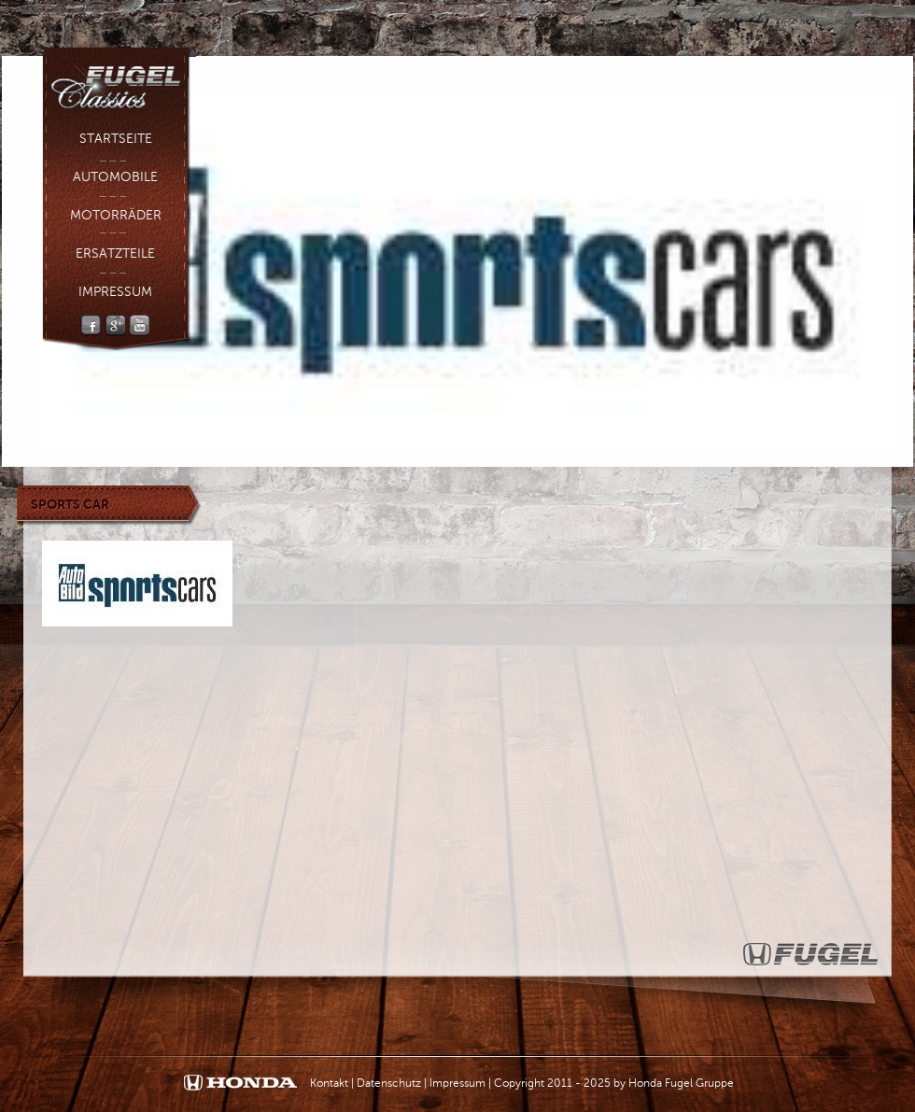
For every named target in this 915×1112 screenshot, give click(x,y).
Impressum (115, 292)
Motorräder (116, 215)
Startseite (115, 139)
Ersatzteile (115, 253)
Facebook (91, 325)
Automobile (115, 177)
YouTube (139, 325)
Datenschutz (389, 1083)
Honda (240, 1083)
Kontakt (329, 1083)
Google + (115, 325)
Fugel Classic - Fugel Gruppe (119, 80)
